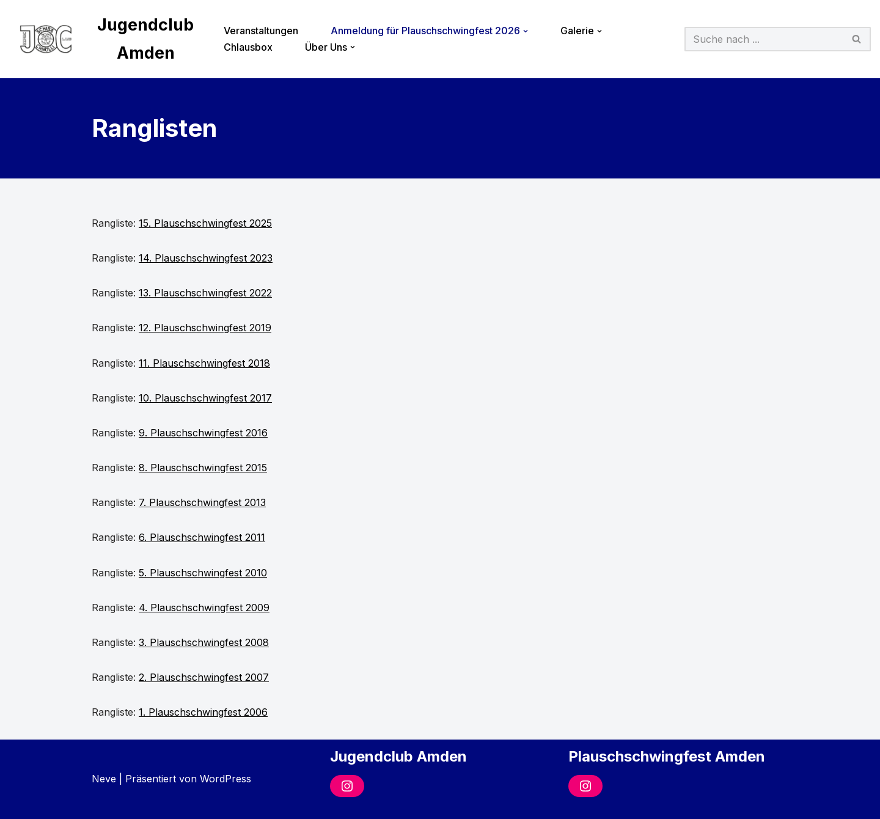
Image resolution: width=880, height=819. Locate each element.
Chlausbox (248, 47)
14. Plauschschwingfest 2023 (206, 258)
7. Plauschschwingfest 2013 (202, 502)
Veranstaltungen (261, 30)
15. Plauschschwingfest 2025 (205, 223)
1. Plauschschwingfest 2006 (203, 712)
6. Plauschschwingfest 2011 (202, 537)
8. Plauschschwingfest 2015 (203, 467)
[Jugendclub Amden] (106, 39)
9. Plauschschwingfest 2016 (203, 433)
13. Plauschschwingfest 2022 (205, 293)
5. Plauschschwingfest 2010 (203, 573)
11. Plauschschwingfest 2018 (204, 363)
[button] (525, 31)
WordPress (225, 779)
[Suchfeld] (763, 39)
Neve (104, 779)
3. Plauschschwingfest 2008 (204, 642)
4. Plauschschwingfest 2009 (204, 607)
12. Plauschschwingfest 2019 (205, 327)
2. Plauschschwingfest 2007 (204, 677)
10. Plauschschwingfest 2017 (205, 398)
